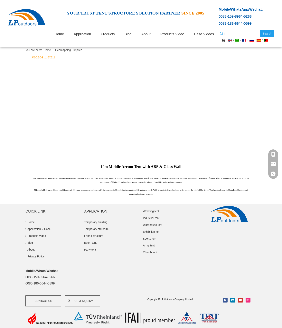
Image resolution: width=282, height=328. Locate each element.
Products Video (36, 235)
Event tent (90, 242)
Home (31, 222)
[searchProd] (242, 33)
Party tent (90, 249)
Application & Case (39, 229)
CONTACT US (43, 301)
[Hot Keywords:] (267, 33)
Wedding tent (151, 211)
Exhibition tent (151, 231)
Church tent (150, 252)
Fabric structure (93, 235)
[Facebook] (225, 300)
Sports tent (149, 238)
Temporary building (95, 222)
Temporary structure (96, 229)
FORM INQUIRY (80, 301)
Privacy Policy (35, 256)
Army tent (149, 245)
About (31, 249)
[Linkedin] (232, 300)
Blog (30, 242)
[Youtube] (240, 300)
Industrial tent (151, 218)
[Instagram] (248, 300)
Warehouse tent (152, 224)
